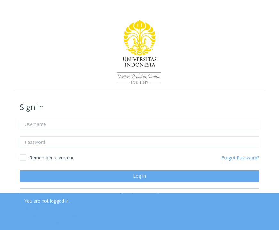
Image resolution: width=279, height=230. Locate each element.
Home (30, 208)
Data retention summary (50, 215)
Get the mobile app (44, 222)
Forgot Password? (240, 158)
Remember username (52, 158)
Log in (139, 176)
